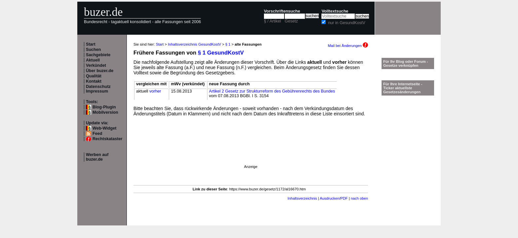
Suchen (93, 49)
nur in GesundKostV (346, 22)
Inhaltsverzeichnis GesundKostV (194, 44)
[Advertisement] (250, 150)
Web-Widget (104, 128)
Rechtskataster (107, 139)
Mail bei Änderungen (348, 46)
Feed (97, 133)
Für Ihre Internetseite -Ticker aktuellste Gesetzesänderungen (402, 88)
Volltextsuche (334, 11)
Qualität (93, 76)
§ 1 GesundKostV (221, 53)
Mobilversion (105, 112)
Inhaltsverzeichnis (302, 198)
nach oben (359, 198)
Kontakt (93, 81)
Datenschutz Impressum (98, 89)
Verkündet (96, 65)
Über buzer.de (99, 70)
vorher (155, 91)
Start (90, 44)
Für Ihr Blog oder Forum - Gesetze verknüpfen (405, 63)
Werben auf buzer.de (97, 157)
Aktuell (93, 60)
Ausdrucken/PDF (334, 198)
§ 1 (228, 44)
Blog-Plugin (104, 107)
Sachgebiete (98, 55)
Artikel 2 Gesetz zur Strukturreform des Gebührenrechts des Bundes (272, 91)
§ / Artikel (272, 21)
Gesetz (291, 21)
